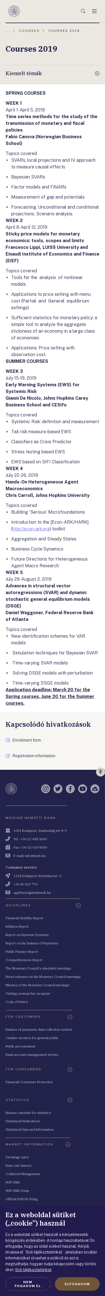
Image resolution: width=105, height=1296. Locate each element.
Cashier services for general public (32, 1038)
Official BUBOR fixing (22, 1199)
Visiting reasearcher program (28, 993)
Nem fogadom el (28, 1284)
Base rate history (19, 1165)
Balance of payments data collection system (39, 1029)
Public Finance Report (22, 951)
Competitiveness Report (24, 960)
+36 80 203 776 (25, 884)
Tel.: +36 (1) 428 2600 (30, 839)
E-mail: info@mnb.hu (29, 856)
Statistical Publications (23, 1121)
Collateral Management (23, 1174)
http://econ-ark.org (31, 529)
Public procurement (20, 1046)
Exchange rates (17, 1157)
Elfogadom (77, 1284)
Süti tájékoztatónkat (33, 1270)
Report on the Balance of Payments (32, 943)
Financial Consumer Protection (29, 1082)
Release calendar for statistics (28, 1113)
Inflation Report (17, 926)
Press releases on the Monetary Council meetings (43, 977)
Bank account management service (32, 1054)
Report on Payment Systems (27, 935)
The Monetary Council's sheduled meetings (38, 968)
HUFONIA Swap (17, 1190)
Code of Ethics (17, 1002)
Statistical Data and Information (29, 1129)
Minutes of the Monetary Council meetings (37, 985)
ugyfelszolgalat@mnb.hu (32, 892)
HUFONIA (13, 1182)
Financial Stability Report (24, 918)
